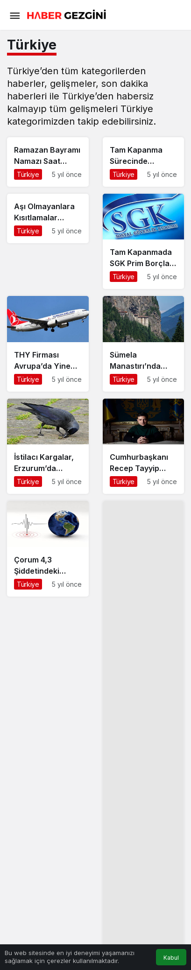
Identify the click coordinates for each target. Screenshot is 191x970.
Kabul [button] (171, 957)
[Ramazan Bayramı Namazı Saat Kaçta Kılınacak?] (48, 162)
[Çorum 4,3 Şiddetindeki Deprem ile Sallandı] (48, 548)
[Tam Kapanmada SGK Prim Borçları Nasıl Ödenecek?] (143, 241)
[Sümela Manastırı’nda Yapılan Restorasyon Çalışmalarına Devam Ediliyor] (143, 343)
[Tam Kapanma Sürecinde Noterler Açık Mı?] (143, 162)
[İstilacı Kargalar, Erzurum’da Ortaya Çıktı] (48, 446)
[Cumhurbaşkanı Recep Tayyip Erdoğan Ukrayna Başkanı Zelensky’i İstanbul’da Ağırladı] (143, 446)
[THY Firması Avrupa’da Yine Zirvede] (48, 343)
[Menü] (14, 14)
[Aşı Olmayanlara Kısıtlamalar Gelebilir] (48, 218)
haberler (25, 83)
